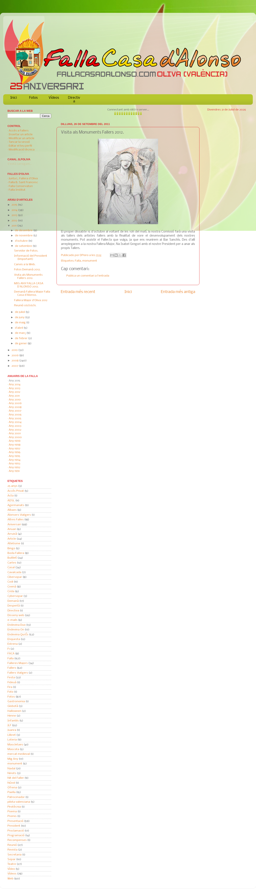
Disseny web (15, 615)
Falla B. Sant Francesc (23, 182)
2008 (15, 360)
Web (10, 878)
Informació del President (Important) (30, 257)
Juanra (11, 730)
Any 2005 (15, 418)
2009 (15, 355)
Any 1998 (14, 444)
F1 (8, 649)
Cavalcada (14, 572)
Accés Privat (15, 491)
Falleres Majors (17, 663)
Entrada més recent (78, 292)
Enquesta (13, 639)
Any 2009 (15, 403)
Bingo (11, 548)
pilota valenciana (18, 802)
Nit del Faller (15, 778)
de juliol (20, 312)
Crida (10, 591)
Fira (9, 687)
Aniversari (14, 524)
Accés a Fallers (19, 130)
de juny (20, 317)
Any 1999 (14, 441)
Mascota (13, 749)
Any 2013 (14, 388)
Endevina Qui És (17, 634)
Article (11, 538)
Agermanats (15, 505)
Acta (10, 495)
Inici (13, 98)
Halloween (14, 711)
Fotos (33, 98)
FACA (11, 653)
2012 (15, 220)
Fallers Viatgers (17, 672)
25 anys (12, 486)
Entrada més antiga (178, 292)
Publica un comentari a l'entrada (87, 275)
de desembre (24, 230)
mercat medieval (18, 754)
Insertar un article (21, 134)
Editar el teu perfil (20, 145)
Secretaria (14, 854)
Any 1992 (14, 467)
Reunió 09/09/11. (25, 305)
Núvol (11, 783)
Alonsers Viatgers (19, 515)
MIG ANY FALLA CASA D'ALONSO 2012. (28, 285)
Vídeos (54, 98)
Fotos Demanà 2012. (27, 269)
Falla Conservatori (21, 186)
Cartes (11, 562)
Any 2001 (15, 433)
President (13, 825)
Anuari (11, 529)
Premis (12, 816)
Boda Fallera (15, 553)
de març (20, 333)
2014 (15, 210)
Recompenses (17, 840)
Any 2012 (14, 392)
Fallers (11, 668)
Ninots (11, 773)
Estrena (12, 644)
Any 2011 (14, 395)
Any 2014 (14, 384)
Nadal (11, 768)
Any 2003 (15, 426)
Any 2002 (15, 429)
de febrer (21, 338)
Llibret (11, 735)
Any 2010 (15, 399)
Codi (10, 581)
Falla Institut (17, 189)
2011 (14, 225)
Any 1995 (14, 456)
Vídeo (11, 869)
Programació (16, 835)
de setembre (24, 246)
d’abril (19, 328)
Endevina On (15, 629)
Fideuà (11, 682)
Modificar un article (21, 138)
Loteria (12, 739)
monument (89, 260)
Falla (78, 260)
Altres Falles (15, 519)
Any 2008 (15, 407)
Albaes (12, 510)
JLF (9, 725)
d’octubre (21, 241)
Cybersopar (15, 596)
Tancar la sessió (19, 142)
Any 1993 (14, 463)
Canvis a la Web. (24, 264)
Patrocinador (16, 797)
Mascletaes (15, 744)
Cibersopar (14, 577)
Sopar (11, 859)
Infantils (13, 720)
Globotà (12, 706)
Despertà (13, 605)
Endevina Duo (16, 625)
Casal (11, 567)
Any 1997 (14, 448)
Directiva (74, 99)
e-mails (12, 620)
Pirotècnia (14, 806)
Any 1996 (14, 452)
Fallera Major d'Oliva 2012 (30, 300)
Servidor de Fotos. (26, 250)
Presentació (15, 821)
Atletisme (13, 543)
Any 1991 (14, 471)
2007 (15, 366)
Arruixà (12, 534)
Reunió (12, 845)
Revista (12, 849)
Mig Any (12, 759)
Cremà (11, 586)
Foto (10, 691)
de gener (21, 343)
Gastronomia (16, 701)
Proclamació (15, 830)
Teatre (11, 864)
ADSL (11, 500)
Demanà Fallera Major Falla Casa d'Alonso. (32, 293)
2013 (15, 215)
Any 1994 (14, 460)
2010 (15, 350)
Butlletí (12, 557)
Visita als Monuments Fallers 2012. (28, 276)
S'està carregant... (19, 164)
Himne (11, 715)
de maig (20, 322)
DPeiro (84, 255)
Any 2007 (15, 410)
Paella (11, 792)
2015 (15, 204)
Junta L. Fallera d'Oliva (23, 178)
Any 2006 (15, 414)
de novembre (24, 235)
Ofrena (12, 787)
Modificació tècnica (22, 149)
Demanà (13, 601)
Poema (12, 811)
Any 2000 (15, 437)
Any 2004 (15, 422)
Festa (11, 677)
